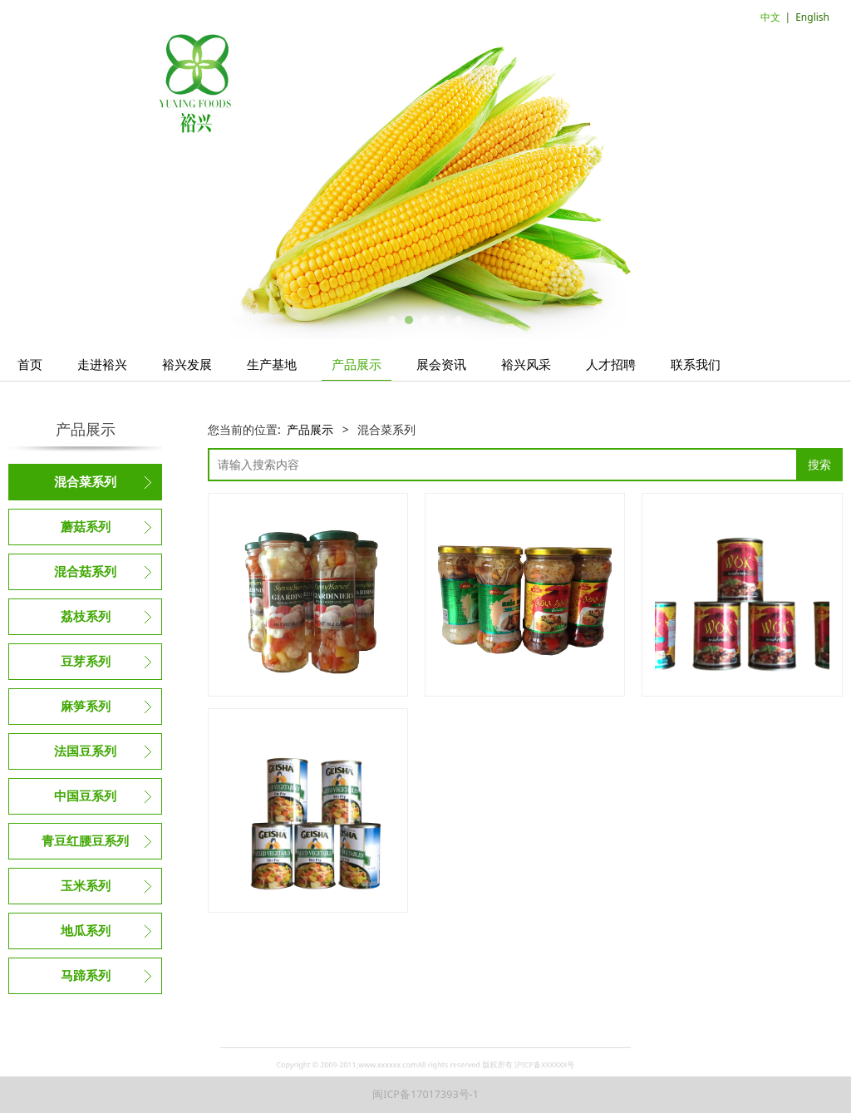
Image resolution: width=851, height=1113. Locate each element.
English (812, 17)
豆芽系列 (86, 661)
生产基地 (272, 364)
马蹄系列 (86, 975)
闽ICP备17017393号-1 (425, 1094)
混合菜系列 (85, 482)
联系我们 (696, 364)
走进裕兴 (102, 364)
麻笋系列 (86, 706)
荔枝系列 (86, 616)
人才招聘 (611, 364)
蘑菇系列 (86, 527)
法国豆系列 (85, 751)
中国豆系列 (85, 796)
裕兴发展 (187, 364)
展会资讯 (441, 364)
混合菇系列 (85, 572)
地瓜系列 (86, 931)
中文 (770, 17)
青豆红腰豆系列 (85, 841)
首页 (29, 364)
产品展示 (356, 364)
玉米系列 (86, 886)
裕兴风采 (526, 364)
